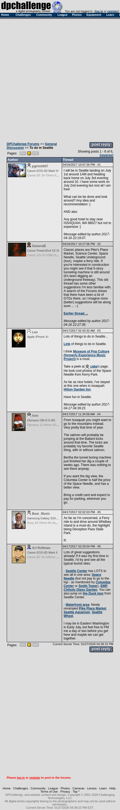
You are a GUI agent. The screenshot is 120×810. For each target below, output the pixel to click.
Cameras (78, 788)
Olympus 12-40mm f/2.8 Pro (45, 424)
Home (6, 788)
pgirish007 (40, 166)
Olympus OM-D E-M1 (41, 420)
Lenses (91, 788)
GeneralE (39, 246)
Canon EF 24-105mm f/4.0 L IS (47, 557)
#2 (99, 243)
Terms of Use (49, 791)
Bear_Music (41, 514)
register (112, 11)
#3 (98, 330)
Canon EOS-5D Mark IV (43, 170)
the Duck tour (93, 593)
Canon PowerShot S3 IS (43, 250)
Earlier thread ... (76, 313)
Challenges (20, 788)
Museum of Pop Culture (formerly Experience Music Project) (86, 355)
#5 (99, 512)
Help (113, 788)
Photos (65, 788)
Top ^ (76, 791)
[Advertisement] (59, 79)
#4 (98, 414)
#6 (99, 546)
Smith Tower (87, 586)
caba (93, 366)
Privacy (65, 791)
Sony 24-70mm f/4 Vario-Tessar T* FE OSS (55, 522)
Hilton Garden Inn (77, 389)
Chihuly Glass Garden (80, 590)
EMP (103, 586)
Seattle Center (76, 571)
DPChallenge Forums (23, 144)
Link (67, 344)
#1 (99, 164)
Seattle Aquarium (77, 612)
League (53, 788)
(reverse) (106, 155)
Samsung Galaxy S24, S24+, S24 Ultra (52, 518)
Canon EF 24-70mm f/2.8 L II (46, 175)
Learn (103, 788)
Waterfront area (77, 605)
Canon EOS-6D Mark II (42, 552)
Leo (35, 332)
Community (38, 788)
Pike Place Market (92, 608)
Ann (35, 416)
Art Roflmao (41, 548)
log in (99, 11)
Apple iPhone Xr (38, 336)
